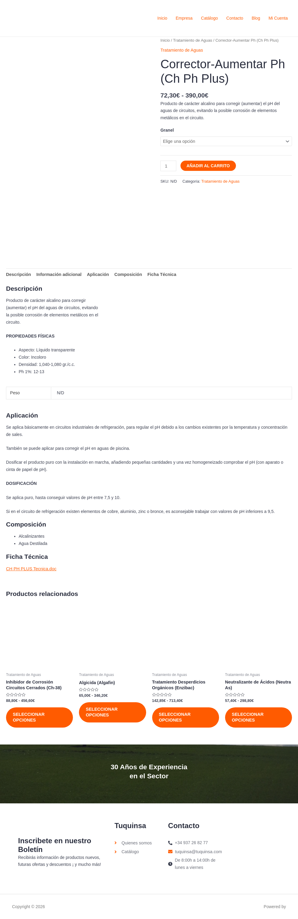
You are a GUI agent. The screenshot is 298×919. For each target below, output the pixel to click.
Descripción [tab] (18, 273)
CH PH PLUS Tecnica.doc (30, 567)
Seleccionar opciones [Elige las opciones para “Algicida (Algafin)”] (102, 711)
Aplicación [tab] (95, 273)
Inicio (162, 18)
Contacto (234, 18)
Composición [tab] (124, 273)
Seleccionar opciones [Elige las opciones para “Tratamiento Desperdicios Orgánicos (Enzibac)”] (175, 716)
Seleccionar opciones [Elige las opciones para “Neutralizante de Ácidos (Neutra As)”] (248, 716)
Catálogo (209, 18)
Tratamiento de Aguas (192, 40)
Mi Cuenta (278, 18)
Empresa (184, 18)
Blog (256, 18)
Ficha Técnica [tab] (157, 273)
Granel (167, 129)
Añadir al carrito (207, 164)
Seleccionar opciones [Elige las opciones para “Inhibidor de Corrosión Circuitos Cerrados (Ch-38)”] (29, 716)
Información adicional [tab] (57, 273)
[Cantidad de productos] (168, 165)
